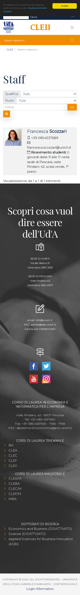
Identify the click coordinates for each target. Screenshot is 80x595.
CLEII (10, 49)
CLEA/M (15, 478)
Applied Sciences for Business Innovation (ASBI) (41, 541)
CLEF (13, 461)
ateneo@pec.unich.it (43, 324)
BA (11, 445)
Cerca (33, 16)
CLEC (13, 455)
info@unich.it (44, 320)
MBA (13, 499)
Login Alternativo (40, 589)
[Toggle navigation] (73, 16)
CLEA (13, 450)
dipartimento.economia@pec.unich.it (44, 428)
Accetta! (64, 5)
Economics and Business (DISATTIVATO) (40, 529)
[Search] (16, 17)
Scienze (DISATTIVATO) (27, 534)
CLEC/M (15, 489)
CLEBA (14, 484)
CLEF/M (15, 494)
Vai (72, 107)
